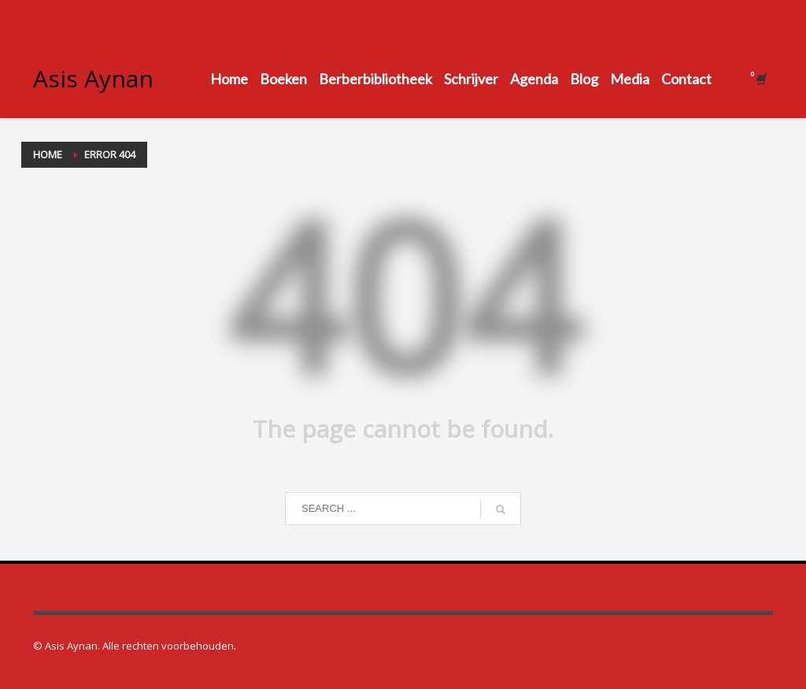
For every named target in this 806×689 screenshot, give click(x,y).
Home (47, 154)
